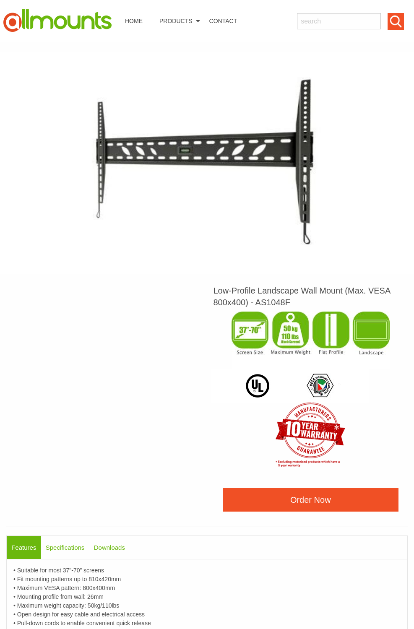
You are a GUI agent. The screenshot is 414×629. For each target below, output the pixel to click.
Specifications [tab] (65, 547)
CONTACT (223, 21)
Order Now (310, 499)
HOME (134, 21)
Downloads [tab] (109, 547)
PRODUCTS (176, 21)
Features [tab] (23, 547)
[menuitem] (60, 20)
